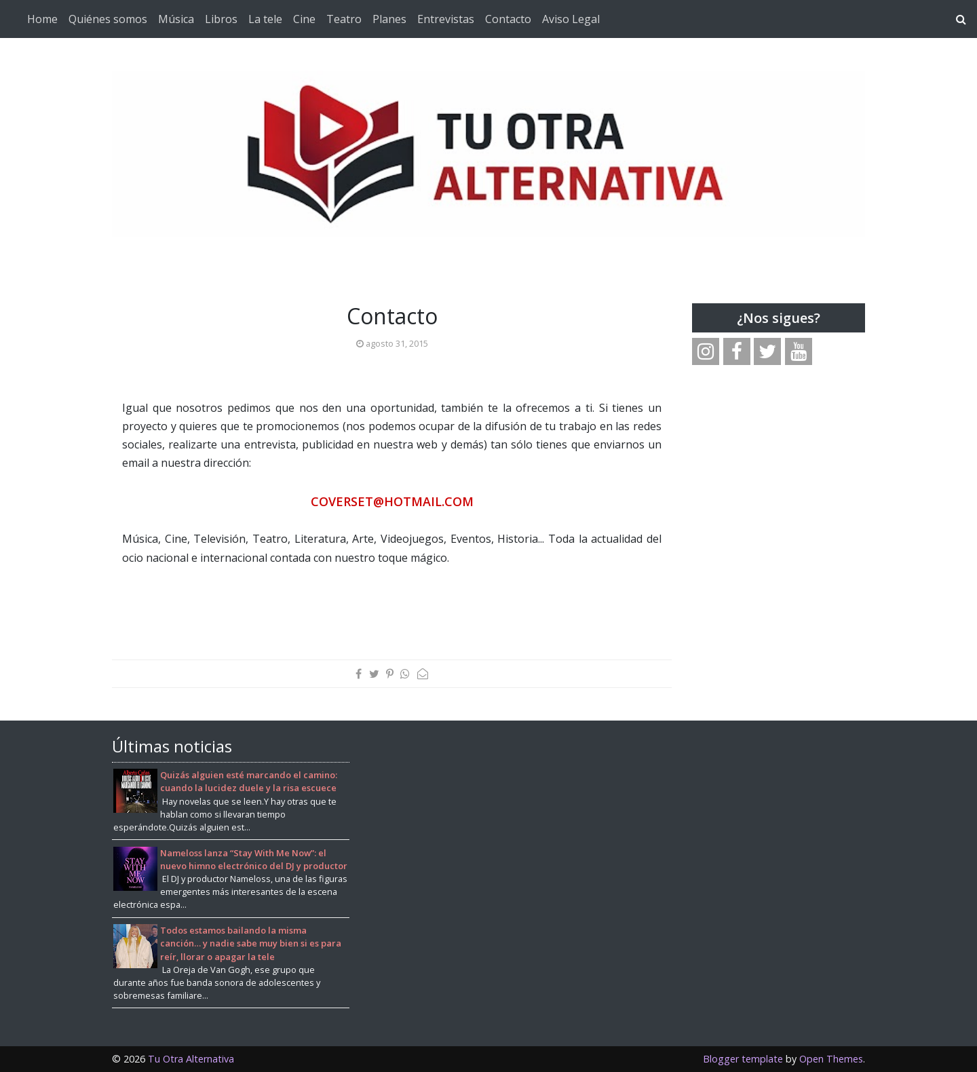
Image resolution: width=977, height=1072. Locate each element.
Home (42, 19)
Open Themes (831, 1058)
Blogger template (743, 1058)
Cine (304, 19)
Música (176, 19)
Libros (221, 19)
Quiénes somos (108, 19)
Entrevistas (445, 19)
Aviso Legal (571, 19)
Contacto (508, 19)
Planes (389, 19)
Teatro (344, 19)
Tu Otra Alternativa (191, 1058)
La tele (265, 19)
